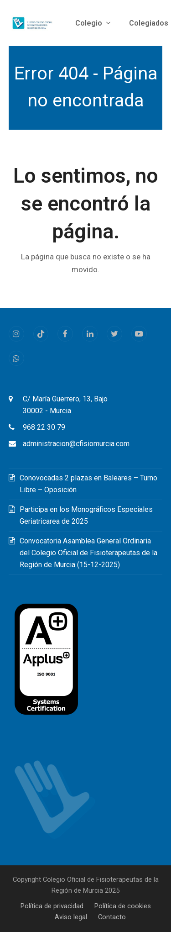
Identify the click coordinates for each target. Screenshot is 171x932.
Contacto (112, 917)
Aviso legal (71, 917)
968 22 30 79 (44, 427)
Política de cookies (122, 906)
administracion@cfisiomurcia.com (76, 443)
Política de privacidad (52, 906)
